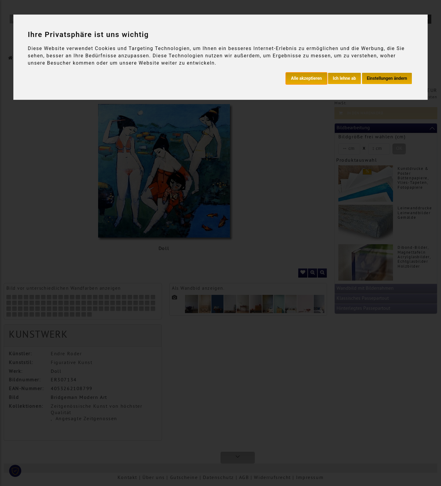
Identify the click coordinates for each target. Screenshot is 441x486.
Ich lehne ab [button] (344, 78)
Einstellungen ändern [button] (387, 78)
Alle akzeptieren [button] (306, 78)
